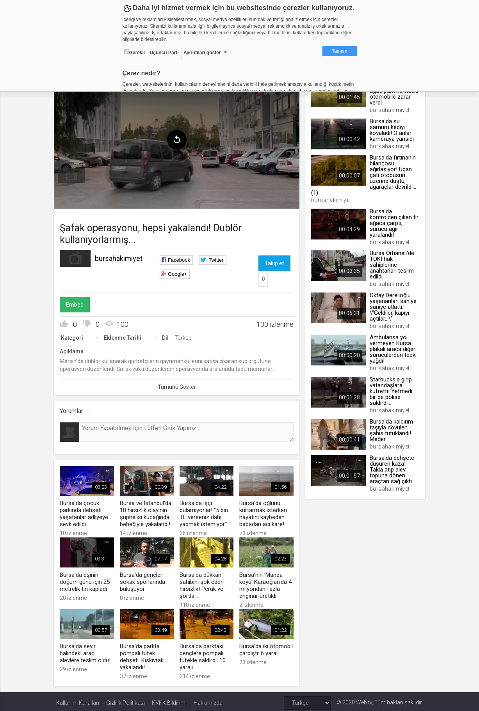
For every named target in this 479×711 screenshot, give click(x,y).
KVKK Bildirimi (169, 700)
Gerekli (134, 52)
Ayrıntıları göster (202, 52)
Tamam (339, 51)
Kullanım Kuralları (77, 700)
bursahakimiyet (121, 257)
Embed (77, 303)
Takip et (274, 262)
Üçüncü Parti (164, 52)
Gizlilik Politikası (125, 700)
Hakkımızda (208, 700)
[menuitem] (73, 174)
